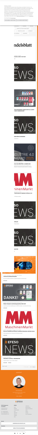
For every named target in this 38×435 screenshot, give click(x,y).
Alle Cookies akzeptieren (22, 20)
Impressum (31, 15)
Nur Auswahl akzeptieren (10, 20)
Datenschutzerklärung (20, 15)
